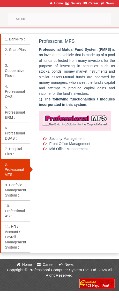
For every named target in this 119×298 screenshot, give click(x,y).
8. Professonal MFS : (14, 169)
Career (91, 3)
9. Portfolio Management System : (15, 190)
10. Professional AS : (15, 211)
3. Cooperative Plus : (15, 70)
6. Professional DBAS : (15, 133)
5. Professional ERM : (15, 112)
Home (56, 3)
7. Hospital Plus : (13, 151)
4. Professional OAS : (15, 91)
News (107, 3)
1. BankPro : (15, 39)
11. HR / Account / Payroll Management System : (15, 237)
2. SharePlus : (15, 52)
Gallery (73, 3)
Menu (19, 19)
